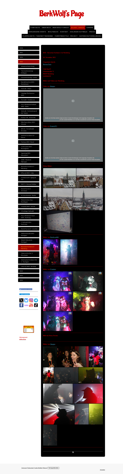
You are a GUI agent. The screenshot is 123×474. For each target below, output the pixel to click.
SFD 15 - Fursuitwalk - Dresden (28, 130)
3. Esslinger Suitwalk (27, 211)
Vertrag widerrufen (53, 468)
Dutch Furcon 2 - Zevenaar (26, 189)
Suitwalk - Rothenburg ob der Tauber (29, 112)
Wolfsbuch (53, 32)
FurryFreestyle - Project (66, 36)
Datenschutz (31, 468)
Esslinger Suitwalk (78, 32)
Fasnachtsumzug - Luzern (29, 77)
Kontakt (64, 32)
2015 (21, 61)
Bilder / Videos (77, 27)
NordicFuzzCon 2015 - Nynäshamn (28, 83)
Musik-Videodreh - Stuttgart (27, 241)
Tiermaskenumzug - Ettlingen (27, 72)
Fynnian (53, 269)
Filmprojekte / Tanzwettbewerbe (38, 36)
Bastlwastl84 (54, 237)
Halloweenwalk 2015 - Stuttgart (28, 234)
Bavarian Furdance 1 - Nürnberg (28, 167)
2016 (21, 57)
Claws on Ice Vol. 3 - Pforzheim (27, 254)
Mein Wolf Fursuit (61, 27)
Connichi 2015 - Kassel (28, 206)
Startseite (35, 27)
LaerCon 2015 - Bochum (28, 266)
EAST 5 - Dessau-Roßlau (28, 184)
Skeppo (52, 86)
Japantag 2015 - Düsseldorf (26, 154)
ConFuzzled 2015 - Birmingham (27, 147)
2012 (21, 280)
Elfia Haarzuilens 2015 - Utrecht (28, 123)
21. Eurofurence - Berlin (28, 195)
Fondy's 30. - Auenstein (28, 117)
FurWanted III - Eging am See (28, 178)
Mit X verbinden (24, 294)
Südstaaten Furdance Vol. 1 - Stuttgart (29, 261)
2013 (21, 275)
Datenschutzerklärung (90, 36)
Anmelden (102, 469)
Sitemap (45, 468)
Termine (89, 27)
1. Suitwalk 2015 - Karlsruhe (26, 223)
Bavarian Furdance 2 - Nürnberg (28, 247)
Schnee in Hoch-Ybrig (27, 66)
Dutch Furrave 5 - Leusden (29, 229)
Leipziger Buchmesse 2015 (27, 94)
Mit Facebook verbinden (26, 289)
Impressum (24, 468)
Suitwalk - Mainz (26, 88)
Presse (92, 32)
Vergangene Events (37, 32)
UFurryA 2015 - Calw (27, 173)
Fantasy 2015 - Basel (27, 142)
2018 (21, 48)
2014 (21, 271)
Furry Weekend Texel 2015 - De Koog (28, 216)
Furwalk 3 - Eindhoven (28, 100)
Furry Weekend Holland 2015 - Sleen (28, 105)
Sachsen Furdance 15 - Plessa (28, 136)
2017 (21, 52)
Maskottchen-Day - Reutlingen (27, 201)
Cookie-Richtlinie (38, 468)
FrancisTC (53, 126)
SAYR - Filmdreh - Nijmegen (26, 161)
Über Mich (46, 27)
